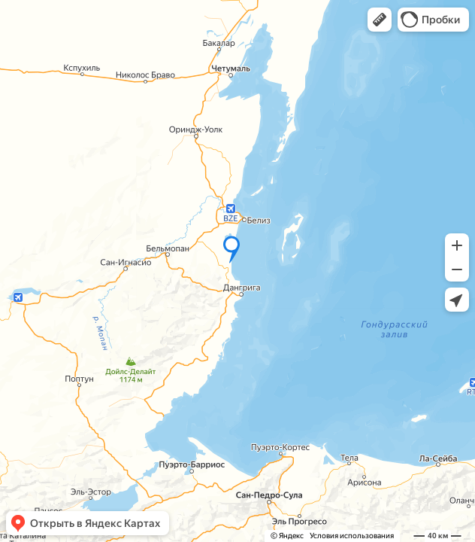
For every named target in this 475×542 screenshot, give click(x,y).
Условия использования (352, 535)
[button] (380, 20)
